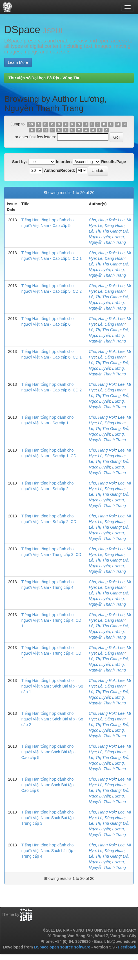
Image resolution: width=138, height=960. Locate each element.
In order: (64, 161)
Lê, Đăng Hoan (111, 225)
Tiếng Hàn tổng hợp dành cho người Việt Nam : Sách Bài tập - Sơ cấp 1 (52, 686)
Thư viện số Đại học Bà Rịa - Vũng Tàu (44, 78)
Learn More (18, 62)
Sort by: (19, 161)
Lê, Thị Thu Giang (105, 231)
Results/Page (113, 161)
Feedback (127, 947)
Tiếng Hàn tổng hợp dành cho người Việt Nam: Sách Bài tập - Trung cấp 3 (48, 818)
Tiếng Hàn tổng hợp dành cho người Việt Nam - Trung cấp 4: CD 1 (51, 620)
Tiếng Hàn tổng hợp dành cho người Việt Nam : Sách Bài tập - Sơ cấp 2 (52, 719)
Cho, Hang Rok (102, 220)
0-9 (30, 124)
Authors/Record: (59, 170)
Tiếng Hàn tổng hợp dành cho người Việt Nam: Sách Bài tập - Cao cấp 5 (48, 752)
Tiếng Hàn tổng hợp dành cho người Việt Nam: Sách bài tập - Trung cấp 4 (48, 850)
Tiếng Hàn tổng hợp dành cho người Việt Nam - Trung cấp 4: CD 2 (51, 653)
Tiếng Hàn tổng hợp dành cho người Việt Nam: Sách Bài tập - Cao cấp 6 (48, 785)
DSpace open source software (63, 947)
